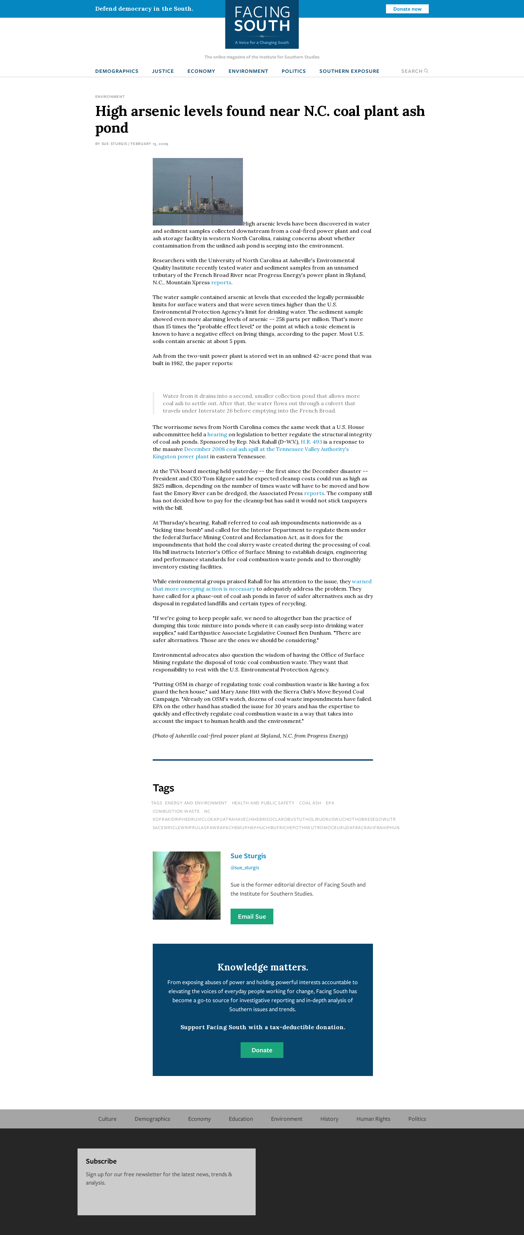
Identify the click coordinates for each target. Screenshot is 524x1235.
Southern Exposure (349, 70)
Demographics (117, 70)
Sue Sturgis (114, 143)
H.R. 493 (311, 441)
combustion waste (176, 811)
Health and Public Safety (263, 803)
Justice (163, 70)
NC (207, 811)
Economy (201, 70)
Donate (262, 1050)
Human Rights (373, 1118)
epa (330, 803)
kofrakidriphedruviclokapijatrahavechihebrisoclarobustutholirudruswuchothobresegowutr (274, 819)
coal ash (310, 803)
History (329, 1118)
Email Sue (252, 916)
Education (241, 1118)
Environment (248, 70)
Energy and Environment (196, 803)
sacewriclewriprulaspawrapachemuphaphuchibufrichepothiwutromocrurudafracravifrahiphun (276, 827)
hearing (217, 434)
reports (221, 282)
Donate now (407, 8)
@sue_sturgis (245, 867)
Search (415, 70)
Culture (107, 1118)
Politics (294, 70)
